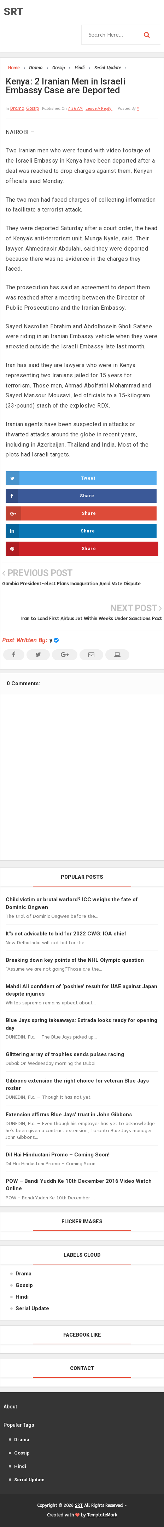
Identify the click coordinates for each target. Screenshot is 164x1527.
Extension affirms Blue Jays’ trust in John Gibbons (69, 1114)
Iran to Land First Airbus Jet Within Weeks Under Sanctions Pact (91, 618)
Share (50, 496)
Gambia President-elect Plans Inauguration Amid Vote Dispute (71, 583)
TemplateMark (102, 1515)
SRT (13, 11)
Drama (17, 108)
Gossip (32, 108)
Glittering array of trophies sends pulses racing (65, 1054)
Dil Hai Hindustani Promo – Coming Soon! (58, 1154)
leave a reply (99, 108)
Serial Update (32, 1308)
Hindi (22, 1297)
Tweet (50, 478)
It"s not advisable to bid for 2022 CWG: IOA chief (66, 933)
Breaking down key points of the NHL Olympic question (75, 960)
